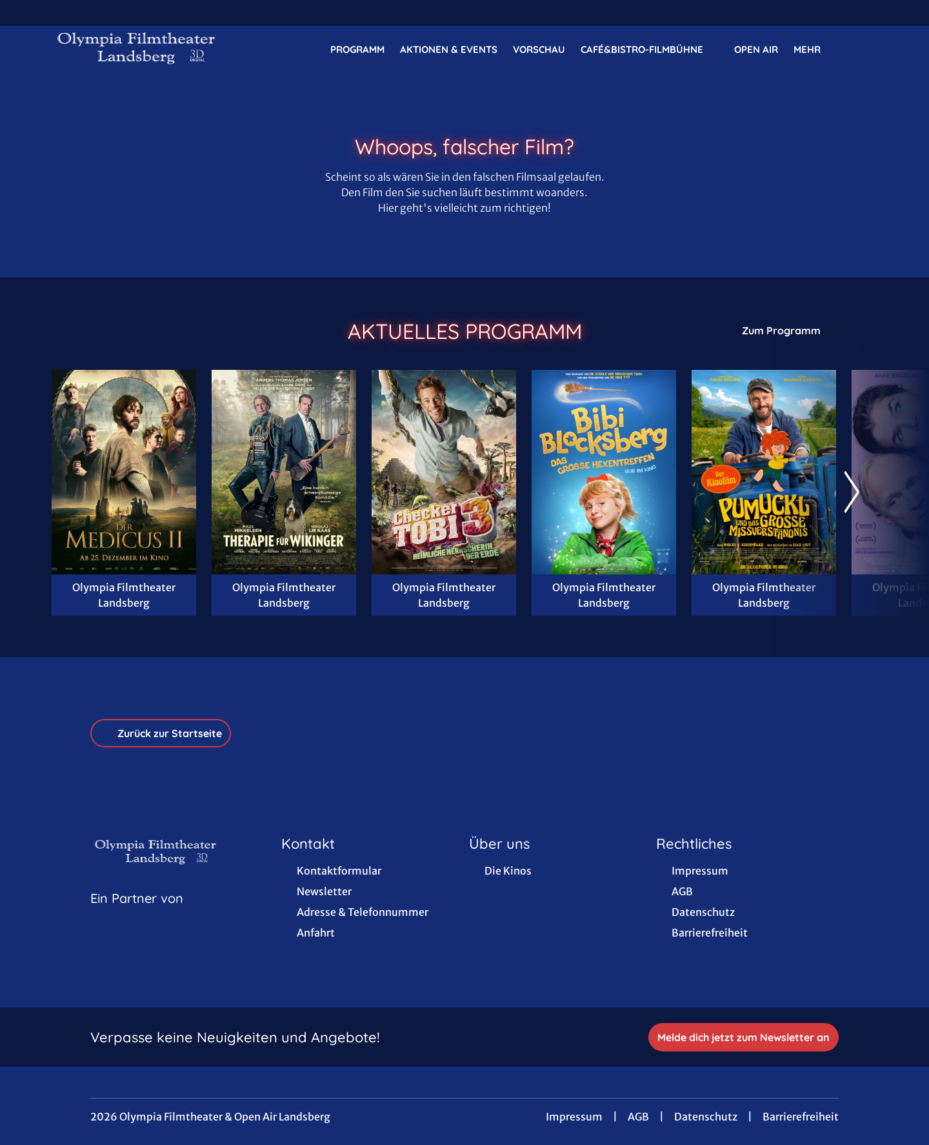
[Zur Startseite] (142, 49)
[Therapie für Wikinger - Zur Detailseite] (284, 472)
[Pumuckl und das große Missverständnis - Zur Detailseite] (764, 472)
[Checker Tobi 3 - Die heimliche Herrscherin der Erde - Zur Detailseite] (444, 472)
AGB (638, 1116)
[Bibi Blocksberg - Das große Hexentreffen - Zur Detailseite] (604, 472)
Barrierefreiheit (801, 1116)
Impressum (574, 1116)
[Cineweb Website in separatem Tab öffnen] (136, 914)
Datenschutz (705, 1116)
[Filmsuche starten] (864, 49)
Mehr (815, 49)
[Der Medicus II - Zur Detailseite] (124, 472)
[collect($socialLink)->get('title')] (23, 13)
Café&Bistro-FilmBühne (650, 49)
